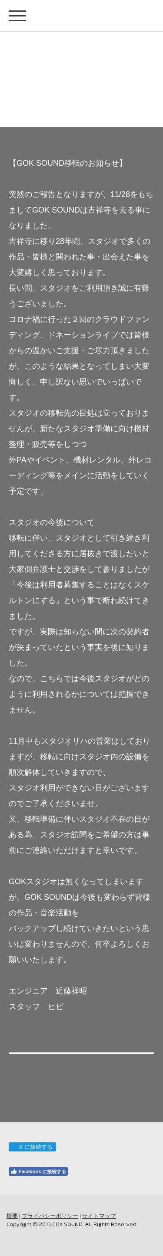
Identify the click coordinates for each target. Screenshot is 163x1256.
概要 (12, 1215)
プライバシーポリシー (50, 1215)
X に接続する (32, 1147)
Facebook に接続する (38, 1171)
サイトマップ (99, 1215)
